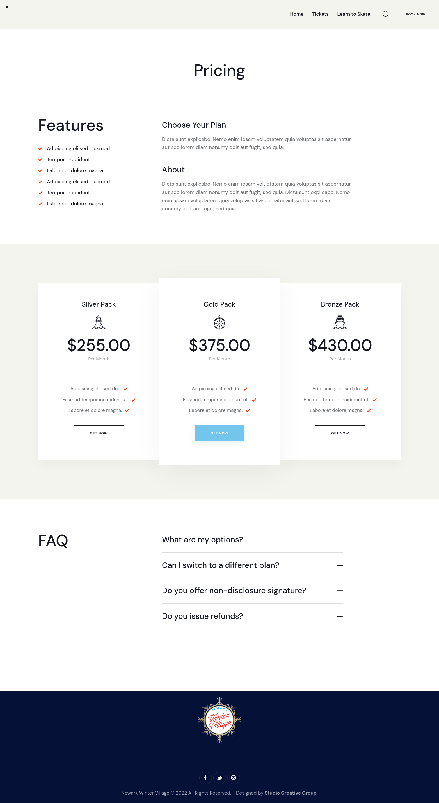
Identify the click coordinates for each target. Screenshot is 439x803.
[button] (252, 540)
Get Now (99, 433)
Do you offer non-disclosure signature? (234, 591)
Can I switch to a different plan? (220, 565)
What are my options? (202, 540)
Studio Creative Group (291, 793)
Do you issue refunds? (202, 616)
